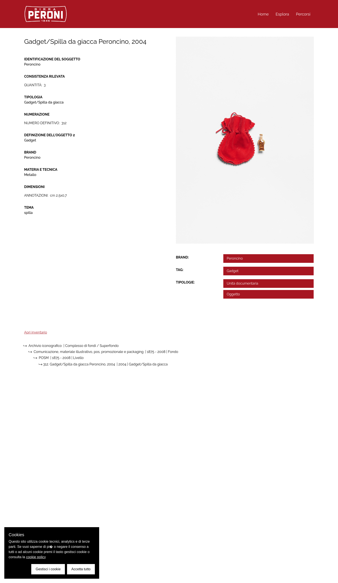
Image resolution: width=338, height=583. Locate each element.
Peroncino (235, 258)
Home (263, 14)
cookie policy (36, 557)
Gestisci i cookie (48, 569)
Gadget (233, 271)
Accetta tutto (81, 569)
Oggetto (233, 294)
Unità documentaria (242, 283)
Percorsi (303, 14)
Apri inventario (35, 332)
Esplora (282, 14)
